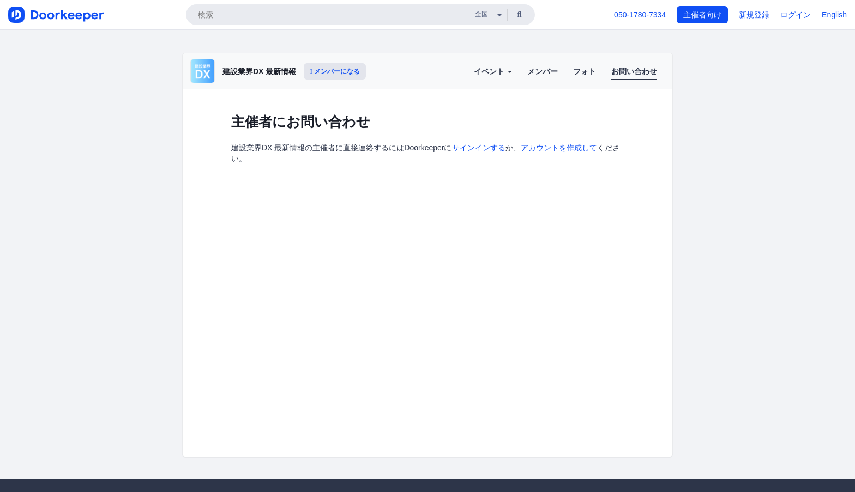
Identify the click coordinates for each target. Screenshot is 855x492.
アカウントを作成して (559, 147)
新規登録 (754, 14)
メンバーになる (335, 71)
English (834, 14)
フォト (584, 71)
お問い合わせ (634, 71)
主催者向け (702, 14)
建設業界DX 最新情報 (259, 71)
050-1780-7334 (640, 14)
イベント (493, 71)
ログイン (795, 14)
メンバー (542, 71)
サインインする (478, 147)
